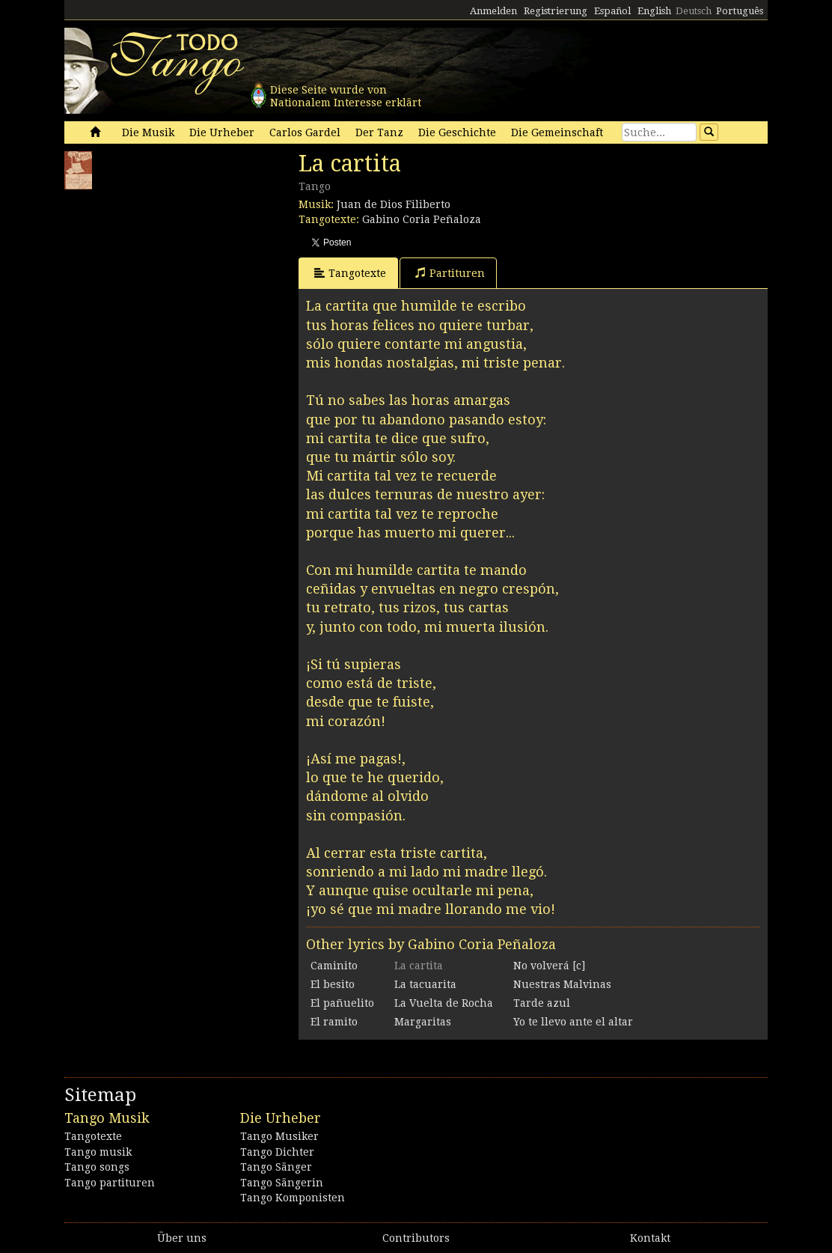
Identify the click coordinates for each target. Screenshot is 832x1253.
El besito (333, 984)
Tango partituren (109, 1183)
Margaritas (422, 1022)
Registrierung (555, 10)
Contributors (416, 1238)
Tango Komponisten (292, 1198)
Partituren (450, 272)
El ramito (334, 1022)
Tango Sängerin (281, 1183)
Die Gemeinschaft (557, 132)
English (654, 10)
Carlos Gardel (304, 132)
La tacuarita (425, 984)
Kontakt (650, 1238)
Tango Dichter (277, 1152)
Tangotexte (350, 272)
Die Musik (148, 132)
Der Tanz (379, 132)
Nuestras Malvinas (562, 984)
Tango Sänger (276, 1167)
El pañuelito (342, 1003)
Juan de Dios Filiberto (393, 204)
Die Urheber (221, 132)
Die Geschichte (457, 132)
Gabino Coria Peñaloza (421, 219)
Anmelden (493, 10)
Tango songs (96, 1167)
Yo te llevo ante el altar (573, 1022)
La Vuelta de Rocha (443, 1003)
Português (739, 10)
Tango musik (98, 1152)
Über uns (182, 1238)
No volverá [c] (549, 966)
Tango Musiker (279, 1136)
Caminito (334, 966)
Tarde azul (541, 1003)
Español (612, 10)
